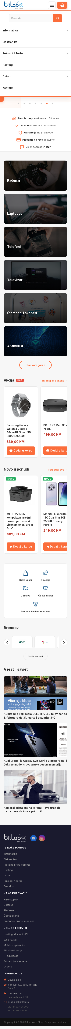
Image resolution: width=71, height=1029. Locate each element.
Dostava (8, 907)
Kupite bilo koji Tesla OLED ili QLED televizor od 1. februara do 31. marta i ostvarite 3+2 (35, 718)
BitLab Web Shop (34, 1024)
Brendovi (12, 630)
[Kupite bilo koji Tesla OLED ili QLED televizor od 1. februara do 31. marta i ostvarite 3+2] (35, 696)
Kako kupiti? (11, 902)
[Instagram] (42, 841)
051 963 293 (15, 996)
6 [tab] (47, 106)
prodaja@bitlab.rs (18, 1004)
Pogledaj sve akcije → (53, 383)
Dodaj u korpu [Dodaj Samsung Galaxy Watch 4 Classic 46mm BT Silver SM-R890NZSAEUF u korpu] (20, 453)
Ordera (8, 969)
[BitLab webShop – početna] (15, 840)
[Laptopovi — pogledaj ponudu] (35, 211)
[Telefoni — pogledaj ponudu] (35, 244)
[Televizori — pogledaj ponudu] (35, 278)
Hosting (7, 64)
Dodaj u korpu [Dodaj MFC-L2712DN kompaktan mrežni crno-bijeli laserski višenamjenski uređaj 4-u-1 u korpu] (21, 549)
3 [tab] (30, 106)
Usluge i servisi (15, 930)
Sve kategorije (35, 367)
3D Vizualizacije (13, 953)
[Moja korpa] (62, 5)
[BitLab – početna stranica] (14, 5)
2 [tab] (24, 106)
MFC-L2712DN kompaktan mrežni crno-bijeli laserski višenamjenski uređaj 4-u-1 (20, 524)
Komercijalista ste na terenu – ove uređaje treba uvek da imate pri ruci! (32, 812)
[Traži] (57, 18)
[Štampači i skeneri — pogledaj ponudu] (35, 311)
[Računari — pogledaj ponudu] (35, 178)
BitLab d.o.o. (15, 982)
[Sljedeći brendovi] (64, 645)
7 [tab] (53, 106)
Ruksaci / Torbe (12, 53)
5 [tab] (41, 106)
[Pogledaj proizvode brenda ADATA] (44, 645)
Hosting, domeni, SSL (16, 936)
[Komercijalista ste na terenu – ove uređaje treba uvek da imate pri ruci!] (35, 790)
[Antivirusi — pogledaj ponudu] (35, 344)
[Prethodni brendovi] (7, 645)
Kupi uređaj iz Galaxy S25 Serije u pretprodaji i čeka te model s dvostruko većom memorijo (35, 765)
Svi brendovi (35, 659)
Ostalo (6, 76)
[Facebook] (33, 841)
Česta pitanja (12, 918)
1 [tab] (18, 106)
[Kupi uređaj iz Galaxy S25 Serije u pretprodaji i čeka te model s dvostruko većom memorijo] (35, 743)
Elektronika (9, 41)
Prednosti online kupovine (19, 923)
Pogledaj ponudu (35, 97)
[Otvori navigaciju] (52, 5)
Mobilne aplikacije (14, 947)
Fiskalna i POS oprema (17, 867)
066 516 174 (15, 987)
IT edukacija (11, 958)
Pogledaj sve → (57, 472)
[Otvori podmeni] (67, 30)
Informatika (10, 30)
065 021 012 (30, 987)
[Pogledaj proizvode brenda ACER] (22, 645)
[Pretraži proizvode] (31, 18)
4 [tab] (35, 106)
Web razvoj (10, 942)
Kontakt (7, 87)
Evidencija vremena (15, 964)
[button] (25, 577)
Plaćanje (9, 913)
